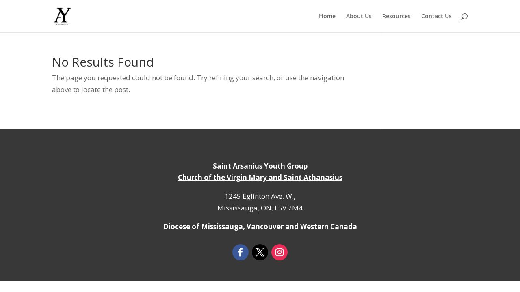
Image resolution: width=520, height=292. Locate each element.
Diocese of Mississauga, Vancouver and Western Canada (260, 226)
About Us (359, 16)
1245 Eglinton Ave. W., (260, 196)
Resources (396, 16)
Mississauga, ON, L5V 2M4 (260, 208)
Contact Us (436, 16)
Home (327, 16)
